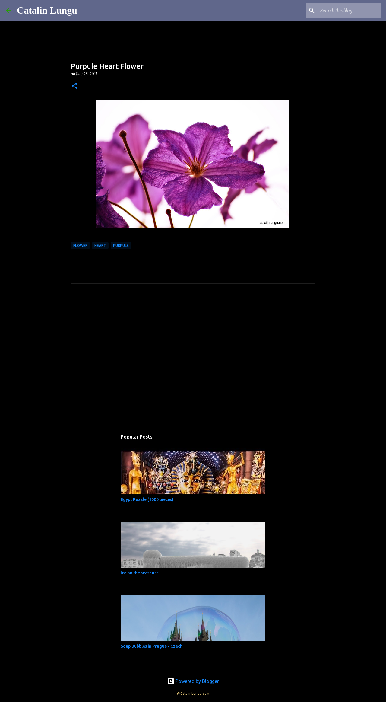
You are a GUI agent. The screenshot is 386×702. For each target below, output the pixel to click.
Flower (80, 245)
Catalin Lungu (47, 10)
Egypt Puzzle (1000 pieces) (147, 499)
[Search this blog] (349, 10)
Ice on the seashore (140, 572)
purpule (121, 245)
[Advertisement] (193, 373)
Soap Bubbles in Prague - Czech (151, 646)
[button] (74, 86)
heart (100, 245)
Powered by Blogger (193, 681)
